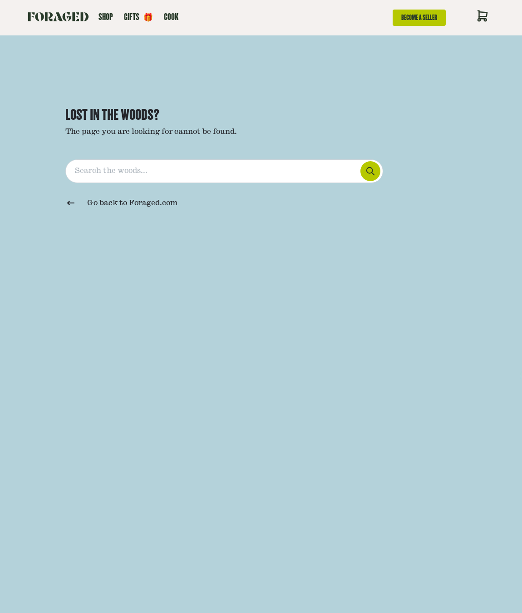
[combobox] (261, 169)
